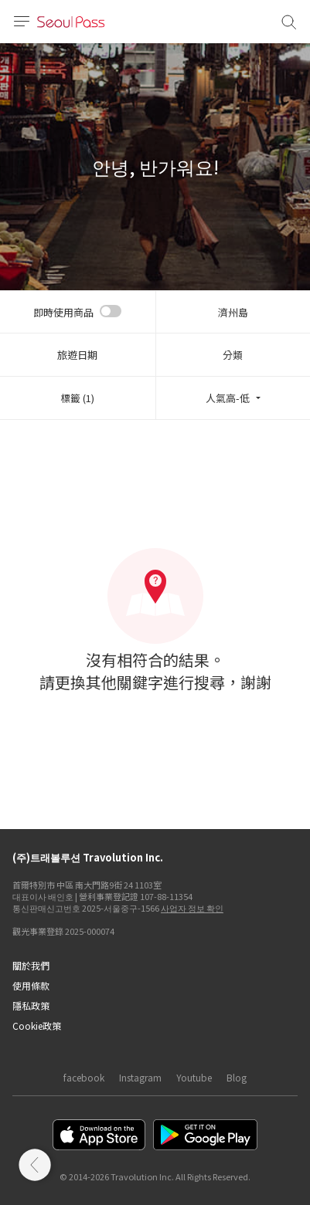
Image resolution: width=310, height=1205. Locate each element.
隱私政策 (30, 1005)
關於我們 (30, 965)
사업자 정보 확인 (192, 908)
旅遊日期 (77, 354)
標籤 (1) (77, 398)
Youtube (194, 1077)
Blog (237, 1077)
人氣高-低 (228, 398)
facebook (83, 1077)
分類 (233, 354)
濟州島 (233, 312)
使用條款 (30, 985)
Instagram (140, 1077)
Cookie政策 (36, 1025)
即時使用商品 (63, 312)
